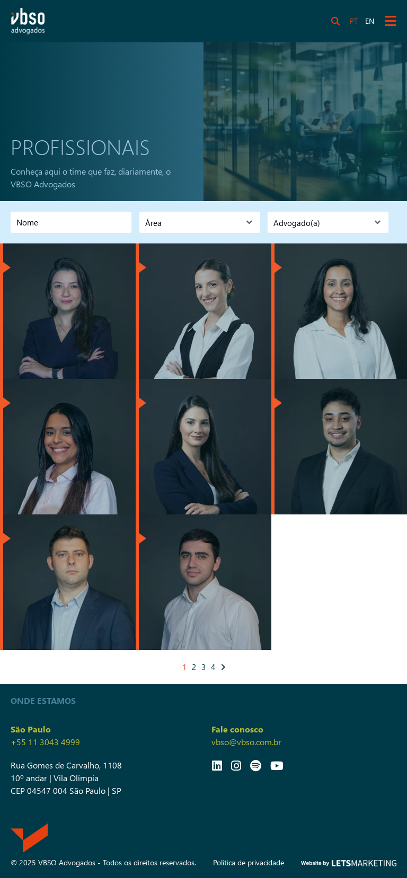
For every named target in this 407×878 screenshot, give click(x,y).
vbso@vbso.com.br (246, 741)
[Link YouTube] (277, 765)
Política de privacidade (248, 862)
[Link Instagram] (236, 765)
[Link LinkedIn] (217, 765)
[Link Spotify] (255, 765)
